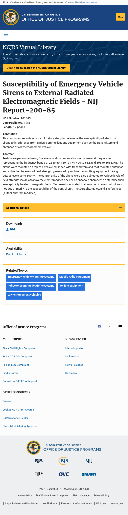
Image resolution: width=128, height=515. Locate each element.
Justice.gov (116, 503)
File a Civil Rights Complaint (19, 348)
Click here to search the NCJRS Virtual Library (36, 67)
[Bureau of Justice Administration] (39, 463)
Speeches (71, 373)
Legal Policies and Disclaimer (21, 503)
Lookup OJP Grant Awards (18, 409)
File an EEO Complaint (16, 364)
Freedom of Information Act (76, 503)
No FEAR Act (49, 503)
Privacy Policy (101, 495)
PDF (12, 229)
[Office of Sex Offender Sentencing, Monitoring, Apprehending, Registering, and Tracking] (89, 476)
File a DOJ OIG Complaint (18, 356)
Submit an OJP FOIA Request (20, 381)
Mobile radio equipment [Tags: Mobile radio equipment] (74, 276)
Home (5, 34)
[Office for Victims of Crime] (64, 476)
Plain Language (81, 495)
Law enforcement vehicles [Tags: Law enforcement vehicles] (24, 294)
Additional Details (17, 207)
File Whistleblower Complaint (52, 495)
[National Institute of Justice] (89, 463)
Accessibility (24, 495)
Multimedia (72, 356)
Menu (120, 17)
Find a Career (10, 373)
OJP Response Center (15, 417)
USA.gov (101, 503)
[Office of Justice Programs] (11, 17)
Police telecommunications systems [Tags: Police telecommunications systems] (31, 285)
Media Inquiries (74, 348)
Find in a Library (16, 254)
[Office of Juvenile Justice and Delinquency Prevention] (39, 477)
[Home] (56, 17)
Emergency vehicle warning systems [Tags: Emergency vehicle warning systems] (31, 276)
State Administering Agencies (20, 426)
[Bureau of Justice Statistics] (63, 465)
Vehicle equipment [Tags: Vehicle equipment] (71, 285)
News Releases (74, 364)
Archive (7, 401)
